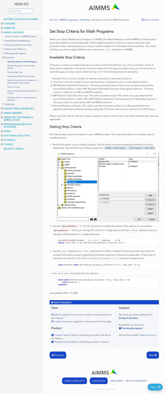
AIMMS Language (12, 32)
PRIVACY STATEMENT (136, 381)
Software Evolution (15, 135)
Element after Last (14, 72)
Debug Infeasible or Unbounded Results (20, 67)
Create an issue (61, 321)
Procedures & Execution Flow (17, 45)
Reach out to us (148, 335)
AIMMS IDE (8, 27)
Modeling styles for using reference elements (22, 98)
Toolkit (7, 144)
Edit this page (60, 314)
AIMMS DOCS (98, 381)
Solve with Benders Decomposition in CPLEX (22, 92)
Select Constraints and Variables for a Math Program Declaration (22, 81)
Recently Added (14, 148)
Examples (8, 140)
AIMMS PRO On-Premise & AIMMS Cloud (17, 118)
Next (153, 355)
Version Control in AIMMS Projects (20, 36)
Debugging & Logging (14, 53)
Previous (58, 355)
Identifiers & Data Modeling (16, 41)
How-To (53, 19)
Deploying (9, 104)
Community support (131, 328)
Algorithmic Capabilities (17, 108)
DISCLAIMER (116, 381)
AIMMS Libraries (11, 112)
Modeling (8, 57)
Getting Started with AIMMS (21, 19)
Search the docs (129, 318)
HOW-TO (21, 4)
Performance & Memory (14, 49)
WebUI (6, 131)
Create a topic (61, 335)
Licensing (8, 23)
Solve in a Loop (13, 87)
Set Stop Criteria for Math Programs (22, 62)
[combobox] (21, 11)
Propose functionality (65, 342)
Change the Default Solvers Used (21, 76)
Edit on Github (151, 20)
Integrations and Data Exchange (16, 125)
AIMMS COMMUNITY (74, 381)
